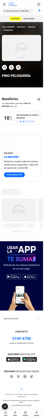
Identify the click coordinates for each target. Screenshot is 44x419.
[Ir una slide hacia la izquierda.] (5, 48)
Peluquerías (8, 30)
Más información (21, 318)
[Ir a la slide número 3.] (24, 56)
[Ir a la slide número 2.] (21, 56)
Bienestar (31, 27)
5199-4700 (21, 338)
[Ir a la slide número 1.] (18, 56)
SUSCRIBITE (15, 19)
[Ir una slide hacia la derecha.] (37, 48)
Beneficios (21, 27)
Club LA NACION (8, 27)
